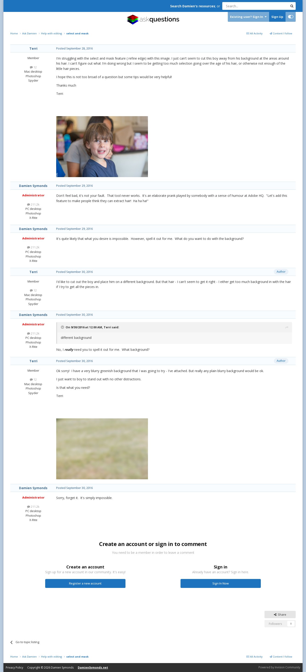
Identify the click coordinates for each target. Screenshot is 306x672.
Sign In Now (220, 583)
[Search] (244, 6)
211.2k (33, 204)
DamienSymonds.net (93, 667)
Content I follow (281, 33)
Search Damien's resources (192, 6)
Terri (33, 48)
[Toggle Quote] (63, 327)
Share (280, 614)
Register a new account (85, 583)
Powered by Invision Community (279, 667)
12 (33, 67)
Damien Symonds (33, 186)
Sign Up (277, 17)
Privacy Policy (14, 667)
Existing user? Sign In (248, 17)
